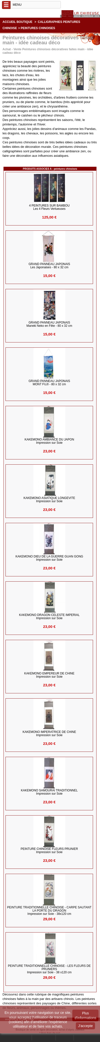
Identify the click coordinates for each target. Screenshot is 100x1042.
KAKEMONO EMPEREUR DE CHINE (49, 675)
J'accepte (85, 1026)
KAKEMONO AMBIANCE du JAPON (49, 441)
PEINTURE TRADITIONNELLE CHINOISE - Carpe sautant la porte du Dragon (49, 911)
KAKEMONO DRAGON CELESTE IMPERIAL (49, 616)
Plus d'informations (85, 1015)
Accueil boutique (17, 22)
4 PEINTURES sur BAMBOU (49, 207)
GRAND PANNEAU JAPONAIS (49, 266)
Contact (65, 1038)
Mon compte (44, 1038)
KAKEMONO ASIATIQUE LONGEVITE (49, 499)
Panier (81, 1038)
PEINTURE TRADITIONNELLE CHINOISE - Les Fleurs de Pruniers (49, 969)
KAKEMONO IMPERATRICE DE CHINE (49, 733)
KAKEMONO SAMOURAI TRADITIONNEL (49, 792)
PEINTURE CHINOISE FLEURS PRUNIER (49, 850)
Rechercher (22, 1038)
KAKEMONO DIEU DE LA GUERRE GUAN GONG (49, 558)
